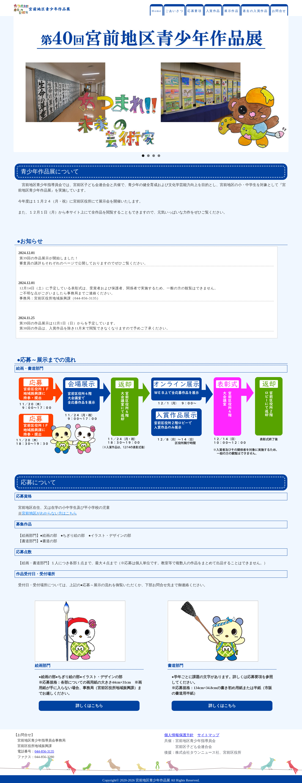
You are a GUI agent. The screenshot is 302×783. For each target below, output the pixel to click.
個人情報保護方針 (179, 735)
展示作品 (231, 11)
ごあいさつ (174, 11)
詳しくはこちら (89, 706)
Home (156, 11)
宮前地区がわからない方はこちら (49, 513)
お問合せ (279, 11)
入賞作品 (213, 11)
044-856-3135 (44, 751)
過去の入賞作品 (255, 11)
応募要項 (194, 11)
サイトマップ (208, 735)
